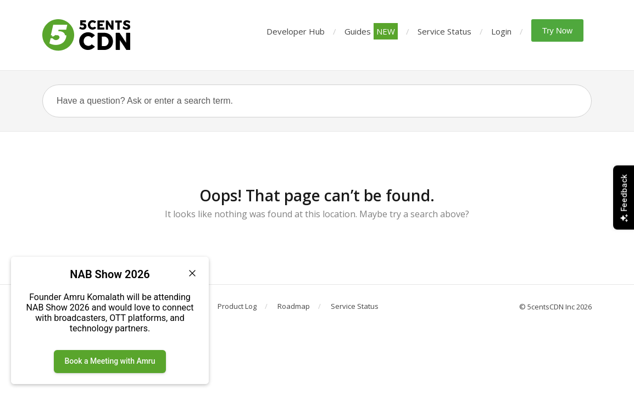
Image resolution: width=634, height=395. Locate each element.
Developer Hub (295, 31)
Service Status (444, 31)
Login (501, 31)
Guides (371, 31)
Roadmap (293, 306)
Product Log (237, 306)
